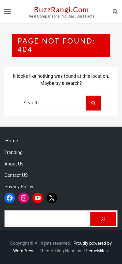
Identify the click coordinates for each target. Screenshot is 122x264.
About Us (13, 164)
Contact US (16, 175)
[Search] (103, 219)
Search (11, 206)
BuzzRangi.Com (61, 9)
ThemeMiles (96, 250)
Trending (13, 152)
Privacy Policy (18, 186)
